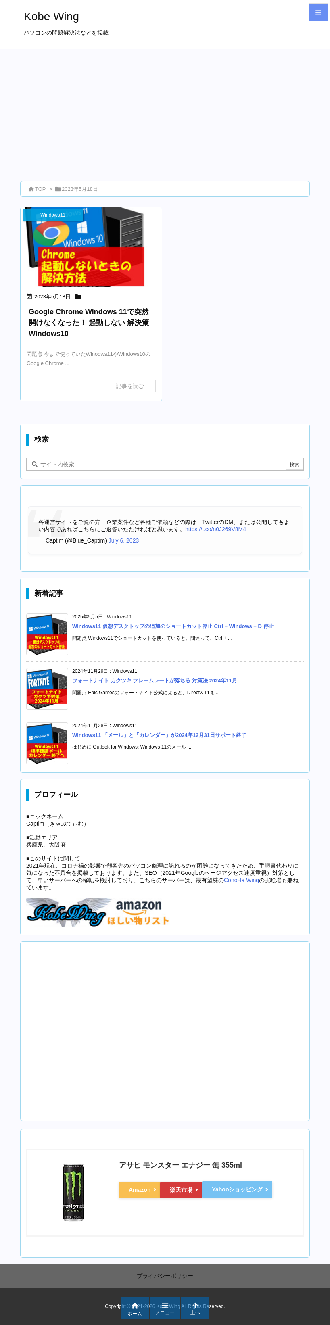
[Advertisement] (165, 109)
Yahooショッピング (237, 1189)
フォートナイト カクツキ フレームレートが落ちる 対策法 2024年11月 (154, 681)
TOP (40, 189)
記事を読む (130, 386)
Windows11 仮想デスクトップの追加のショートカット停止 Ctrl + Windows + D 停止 (173, 626)
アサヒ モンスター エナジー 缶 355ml (180, 1165)
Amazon (139, 1190)
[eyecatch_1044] (91, 247)
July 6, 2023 (124, 540)
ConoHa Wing (241, 880)
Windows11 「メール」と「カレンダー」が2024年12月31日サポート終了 (159, 735)
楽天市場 (181, 1190)
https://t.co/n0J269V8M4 (215, 529)
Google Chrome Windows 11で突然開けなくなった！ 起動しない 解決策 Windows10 (89, 323)
